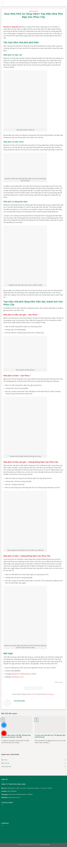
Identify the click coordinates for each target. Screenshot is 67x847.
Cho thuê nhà (6, 766)
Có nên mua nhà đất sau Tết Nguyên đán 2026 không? (50, 736)
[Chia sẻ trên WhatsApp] (25, 688)
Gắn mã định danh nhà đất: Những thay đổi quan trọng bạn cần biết (16, 736)
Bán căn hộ (5, 763)
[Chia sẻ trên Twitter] (31, 688)
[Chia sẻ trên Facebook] (28, 688)
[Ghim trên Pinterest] (38, 688)
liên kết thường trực (48, 694)
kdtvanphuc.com (14, 797)
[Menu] (2, 3)
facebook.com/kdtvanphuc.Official (20, 794)
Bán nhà (4, 760)
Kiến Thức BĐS (33, 11)
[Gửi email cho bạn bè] (35, 688)
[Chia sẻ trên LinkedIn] (41, 688)
